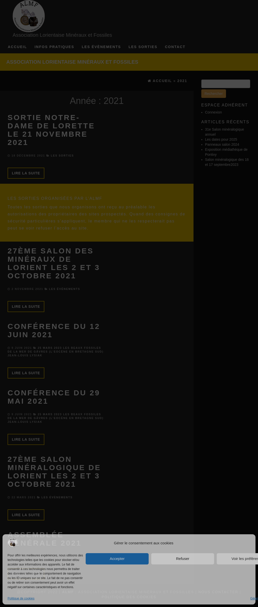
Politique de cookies (21, 598)
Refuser (182, 558)
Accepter (117, 558)
